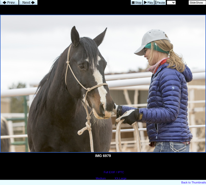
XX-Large (120, 178)
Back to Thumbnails (193, 182)
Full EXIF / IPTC (114, 172)
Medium (101, 178)
